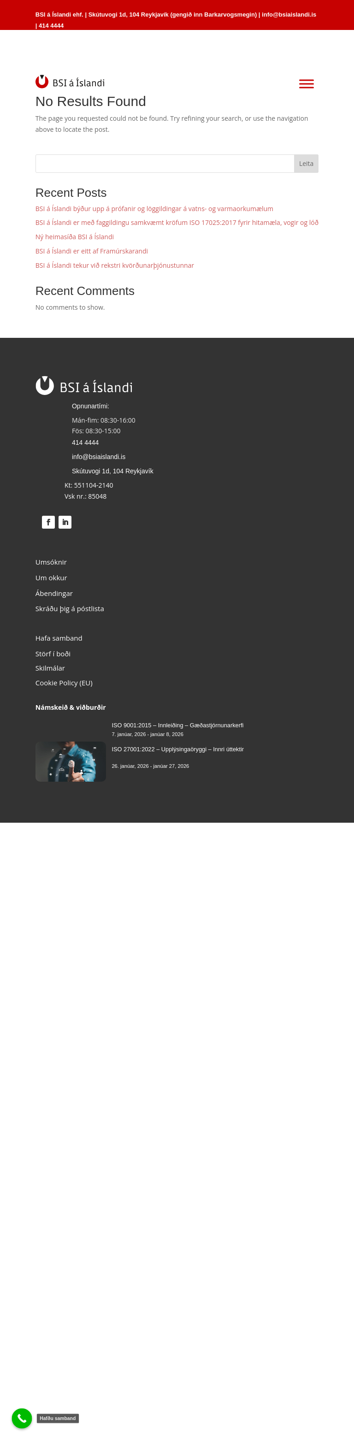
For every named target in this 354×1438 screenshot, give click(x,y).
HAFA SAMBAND (278, 52)
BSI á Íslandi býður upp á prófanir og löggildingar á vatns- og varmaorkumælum (154, 208)
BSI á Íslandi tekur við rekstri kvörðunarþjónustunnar (114, 265)
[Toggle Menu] (306, 84)
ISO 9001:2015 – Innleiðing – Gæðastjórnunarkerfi (177, 725)
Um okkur (51, 577)
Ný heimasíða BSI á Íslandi (74, 236)
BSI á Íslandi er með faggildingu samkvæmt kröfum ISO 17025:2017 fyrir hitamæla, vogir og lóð (177, 222)
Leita (306, 163)
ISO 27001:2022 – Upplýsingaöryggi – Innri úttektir (178, 749)
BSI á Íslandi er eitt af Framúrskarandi (91, 251)
